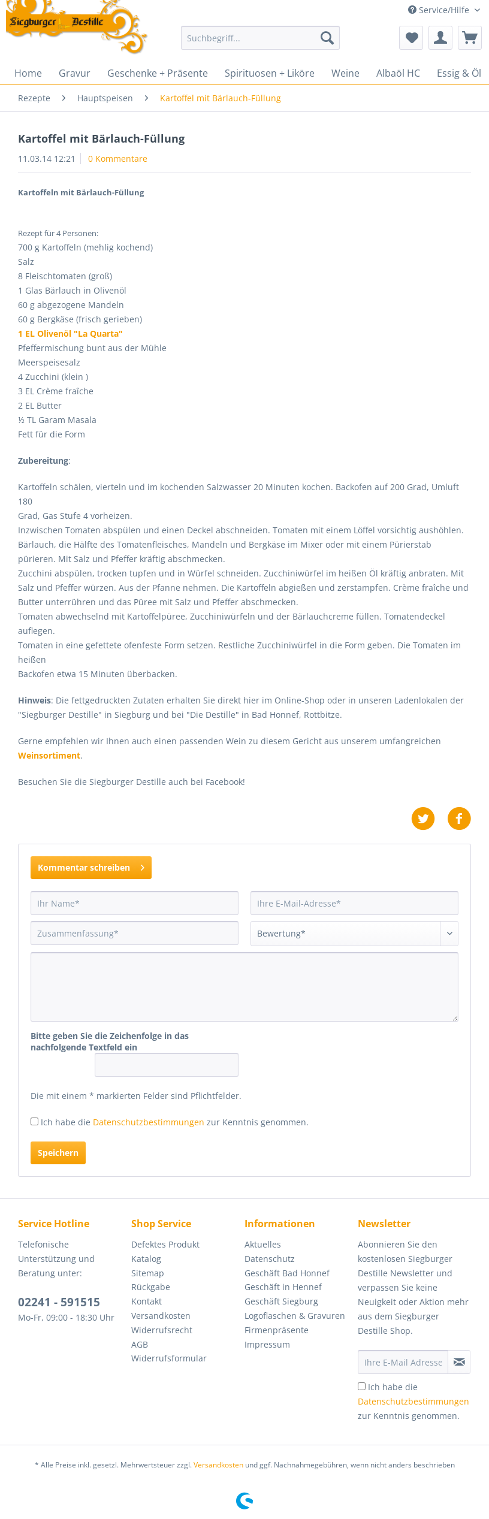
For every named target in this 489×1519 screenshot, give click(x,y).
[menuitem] (260, 43)
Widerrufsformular (169, 1358)
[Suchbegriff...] (260, 38)
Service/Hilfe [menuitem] (440, 10)
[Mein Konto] (440, 38)
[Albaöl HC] (398, 73)
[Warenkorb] (470, 38)
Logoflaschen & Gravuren (294, 1315)
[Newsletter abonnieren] (459, 1362)
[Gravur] (74, 73)
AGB (139, 1344)
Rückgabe (150, 1286)
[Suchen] (327, 38)
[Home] (28, 73)
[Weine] (345, 73)
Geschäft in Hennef (283, 1286)
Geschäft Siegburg (281, 1301)
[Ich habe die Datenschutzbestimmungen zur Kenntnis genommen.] (34, 1121)
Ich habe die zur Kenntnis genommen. (175, 1122)
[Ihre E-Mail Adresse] (403, 1362)
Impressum (267, 1344)
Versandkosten (161, 1315)
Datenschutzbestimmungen (148, 1122)
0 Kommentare (117, 158)
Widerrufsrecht (161, 1330)
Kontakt (146, 1301)
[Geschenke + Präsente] (157, 73)
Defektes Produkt (165, 1244)
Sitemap (147, 1273)
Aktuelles (262, 1244)
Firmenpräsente (276, 1330)
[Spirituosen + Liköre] (269, 73)
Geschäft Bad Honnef (287, 1273)
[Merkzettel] (411, 38)
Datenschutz (269, 1258)
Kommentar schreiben (91, 865)
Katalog (146, 1258)
